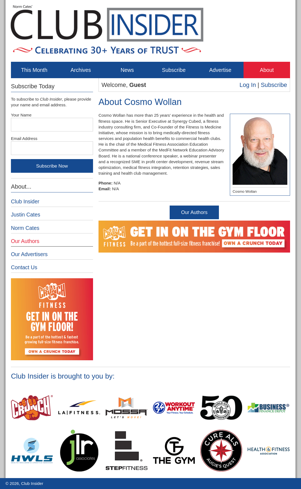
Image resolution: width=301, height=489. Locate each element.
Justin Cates (25, 215)
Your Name (21, 115)
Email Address (24, 138)
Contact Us (24, 267)
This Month (34, 70)
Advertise (220, 70)
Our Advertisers (29, 254)
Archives (81, 70)
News (127, 70)
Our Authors (194, 212)
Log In (247, 84)
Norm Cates (25, 228)
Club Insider (25, 201)
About (267, 70)
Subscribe (174, 70)
